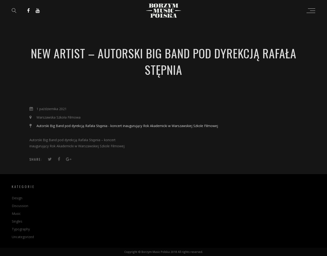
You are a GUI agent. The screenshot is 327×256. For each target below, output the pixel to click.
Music (16, 213)
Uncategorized (23, 237)
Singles (17, 221)
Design (17, 198)
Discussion (20, 206)
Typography (21, 229)
